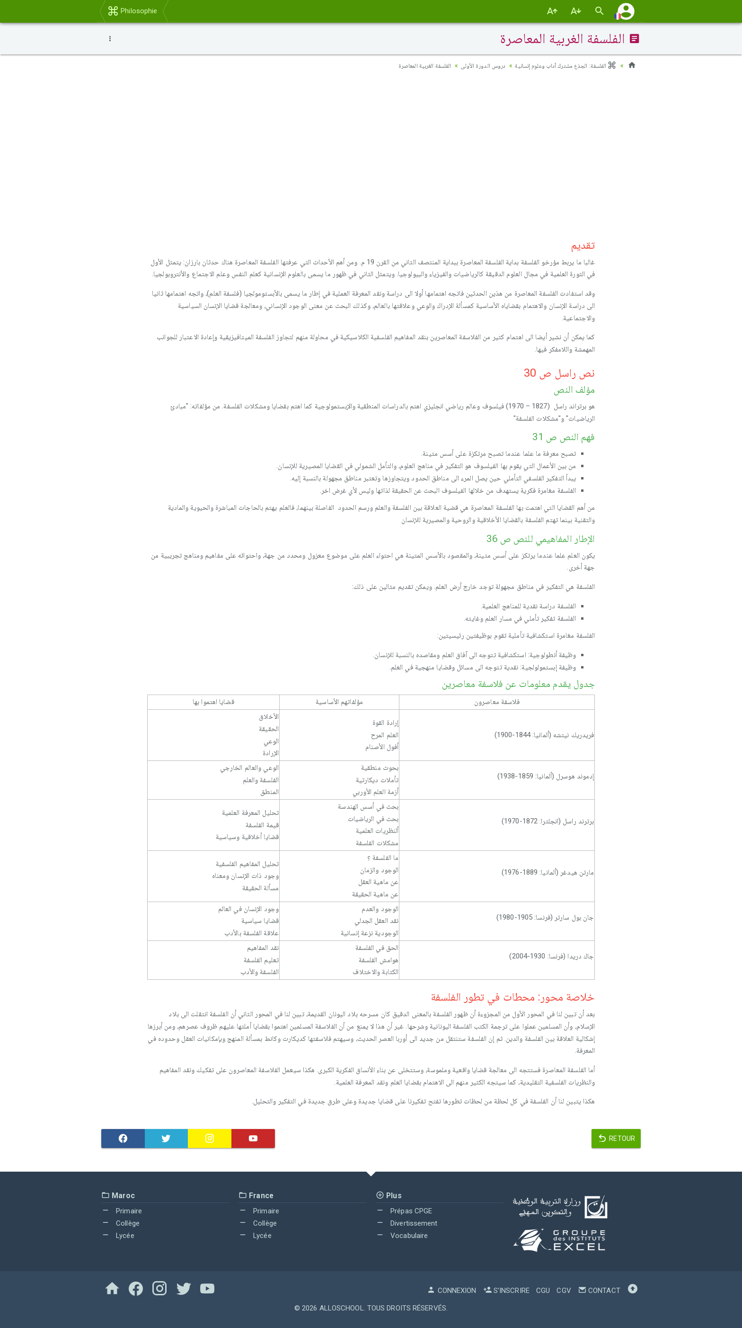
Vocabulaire (402, 1235)
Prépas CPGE (404, 1211)
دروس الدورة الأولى (472, 65)
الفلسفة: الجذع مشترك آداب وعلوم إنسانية (561, 65)
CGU (543, 1290)
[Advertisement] (371, 152)
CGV (563, 1290)
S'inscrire (506, 1290)
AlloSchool (341, 1308)
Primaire (121, 1211)
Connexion (451, 1290)
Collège (120, 1223)
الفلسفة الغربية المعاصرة (409, 65)
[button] (626, 11)
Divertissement (407, 1223)
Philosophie (132, 11)
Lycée (117, 1235)
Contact (599, 1290)
